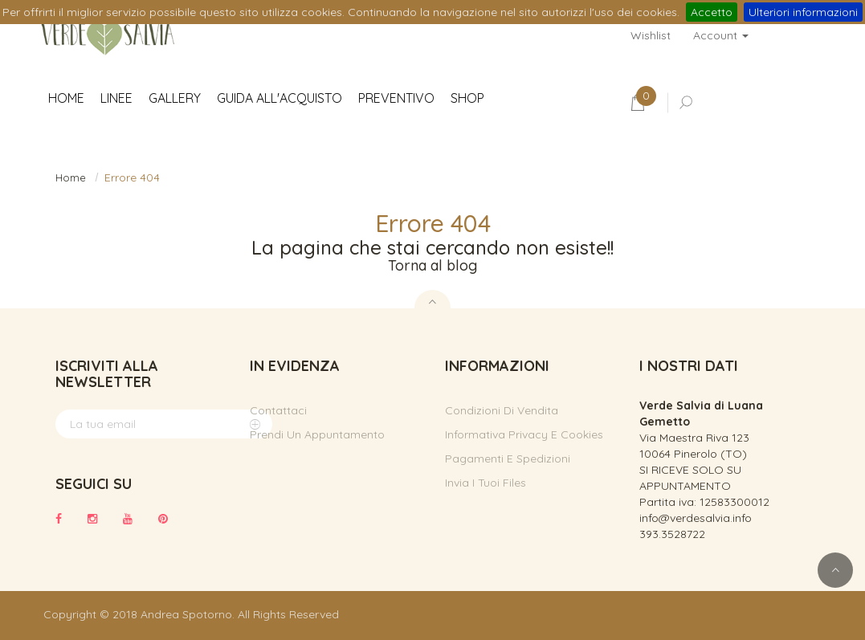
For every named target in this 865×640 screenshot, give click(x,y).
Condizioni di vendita (501, 410)
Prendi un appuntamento (317, 434)
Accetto (711, 12)
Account (721, 35)
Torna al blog (432, 265)
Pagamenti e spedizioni (507, 458)
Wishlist (650, 35)
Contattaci (278, 410)
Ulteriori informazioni (803, 12)
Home (70, 177)
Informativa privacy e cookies (524, 434)
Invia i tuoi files (485, 482)
